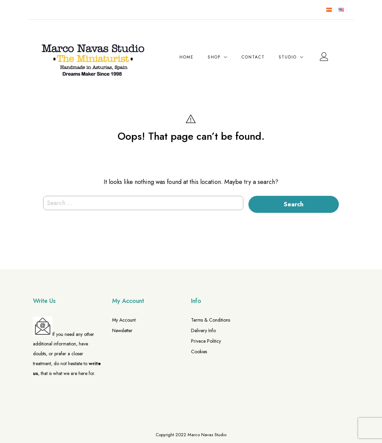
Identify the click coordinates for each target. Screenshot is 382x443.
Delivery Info (203, 330)
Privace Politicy (206, 341)
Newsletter (122, 330)
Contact (253, 57)
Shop (214, 57)
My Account (124, 320)
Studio (288, 57)
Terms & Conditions (210, 320)
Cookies (199, 351)
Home (186, 57)
